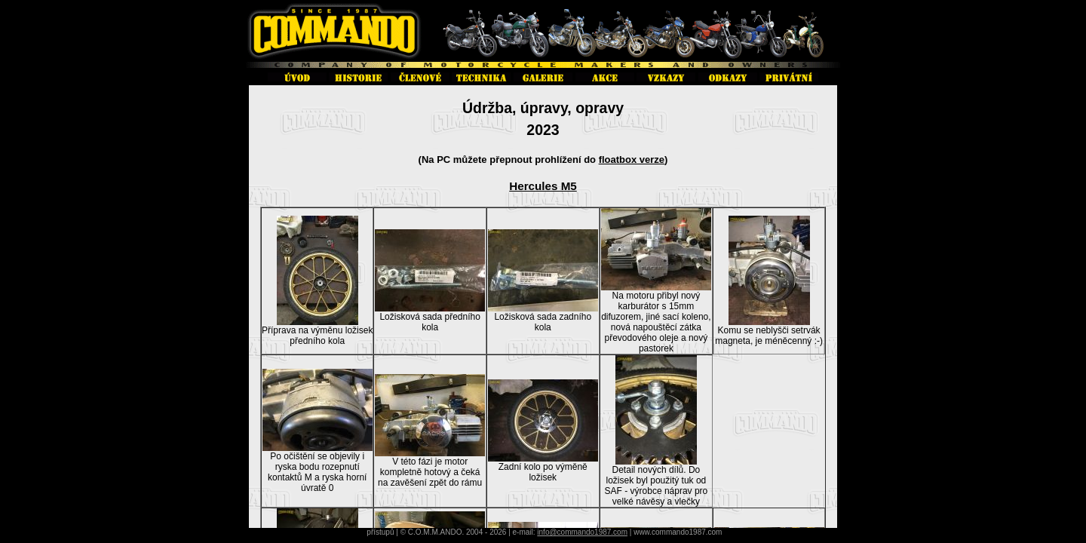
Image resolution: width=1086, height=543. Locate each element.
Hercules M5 (543, 185)
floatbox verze (631, 159)
